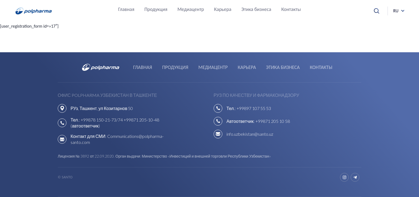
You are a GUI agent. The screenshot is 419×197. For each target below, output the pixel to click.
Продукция (155, 10)
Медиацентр (191, 10)
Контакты (291, 10)
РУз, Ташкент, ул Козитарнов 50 (102, 108)
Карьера (222, 10)
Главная (126, 10)
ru (395, 10)
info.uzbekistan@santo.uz (249, 134)
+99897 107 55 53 (254, 108)
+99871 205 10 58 (272, 121)
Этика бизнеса (256, 10)
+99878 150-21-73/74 (102, 119)
